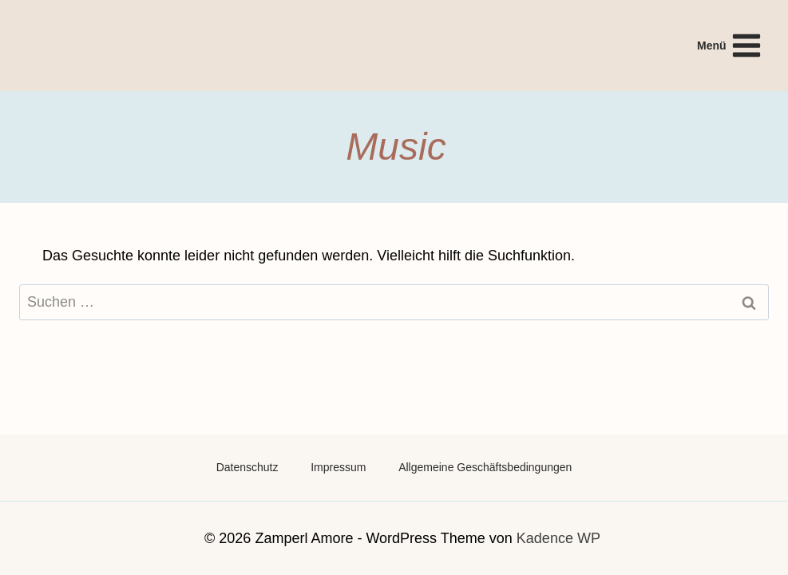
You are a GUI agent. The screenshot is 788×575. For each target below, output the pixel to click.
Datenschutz (247, 467)
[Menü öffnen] (730, 45)
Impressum (338, 467)
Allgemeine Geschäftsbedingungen (485, 467)
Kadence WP (558, 538)
